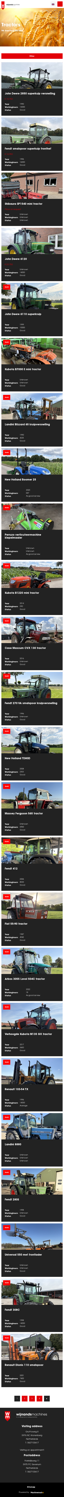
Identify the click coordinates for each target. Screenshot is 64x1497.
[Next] (47, 1398)
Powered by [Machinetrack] (32, 1492)
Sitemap (31, 1487)
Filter (32, 56)
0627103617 (33, 1443)
